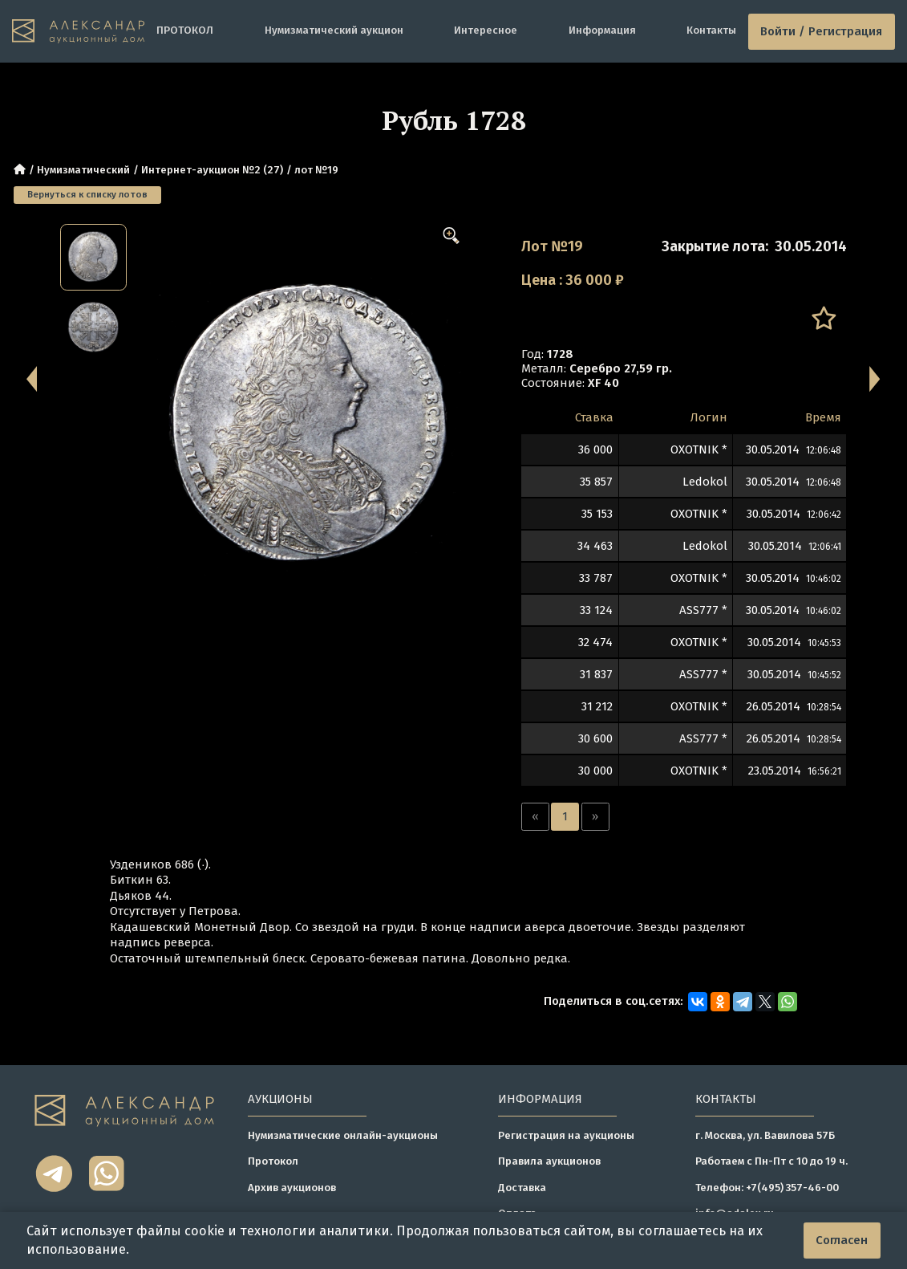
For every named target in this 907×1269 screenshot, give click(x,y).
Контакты (711, 30)
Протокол (273, 1161)
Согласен (842, 1240)
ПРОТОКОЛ (184, 30)
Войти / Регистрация (821, 31)
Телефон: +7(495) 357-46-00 (767, 1188)
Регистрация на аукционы (566, 1135)
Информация (602, 30)
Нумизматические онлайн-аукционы (343, 1135)
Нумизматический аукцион (334, 30)
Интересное (485, 30)
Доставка (522, 1188)
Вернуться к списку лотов (87, 194)
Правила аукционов (549, 1161)
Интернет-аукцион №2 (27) (212, 170)
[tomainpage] (78, 31)
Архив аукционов (292, 1188)
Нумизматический (83, 170)
